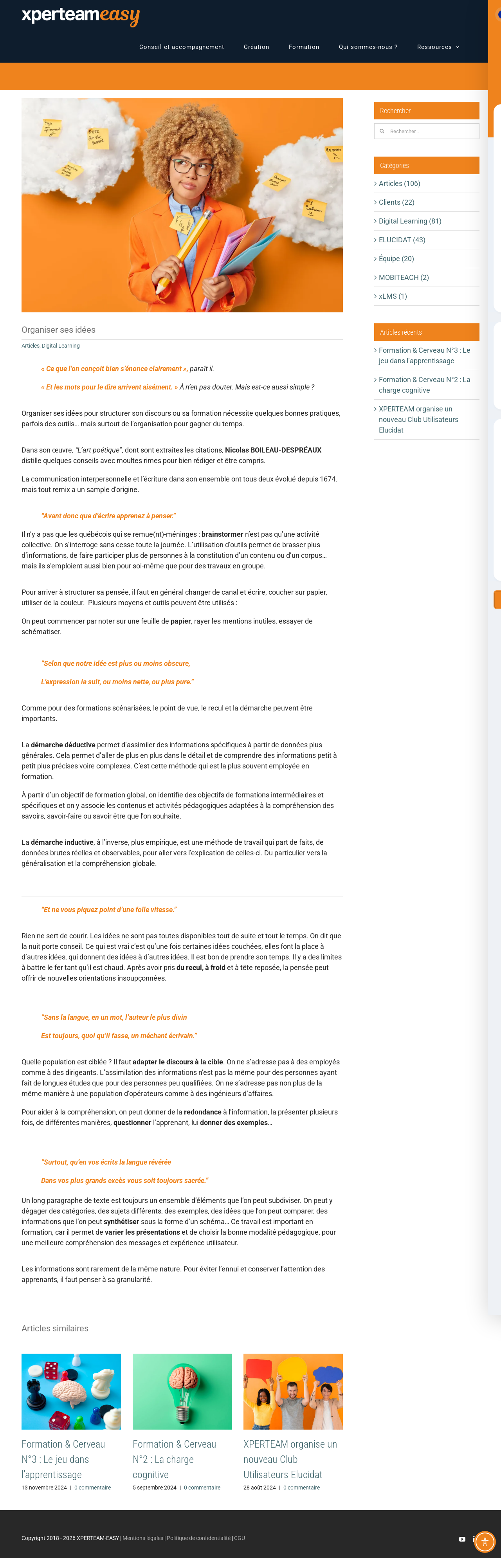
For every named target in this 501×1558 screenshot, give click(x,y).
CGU (239, 1538)
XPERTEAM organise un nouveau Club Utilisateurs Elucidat (290, 1459)
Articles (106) (399, 183)
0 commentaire (92, 1487)
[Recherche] (382, 131)
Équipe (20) (396, 258)
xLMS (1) (393, 296)
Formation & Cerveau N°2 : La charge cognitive (174, 1459)
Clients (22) (396, 202)
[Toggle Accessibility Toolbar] (485, 1542)
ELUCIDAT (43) (402, 240)
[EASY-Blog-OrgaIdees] (182, 205)
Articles (31, 346)
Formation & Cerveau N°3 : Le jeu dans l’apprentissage (63, 1459)
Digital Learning (61, 346)
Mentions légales (143, 1538)
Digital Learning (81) (410, 221)
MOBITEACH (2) (404, 277)
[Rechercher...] (426, 131)
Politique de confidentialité (199, 1538)
